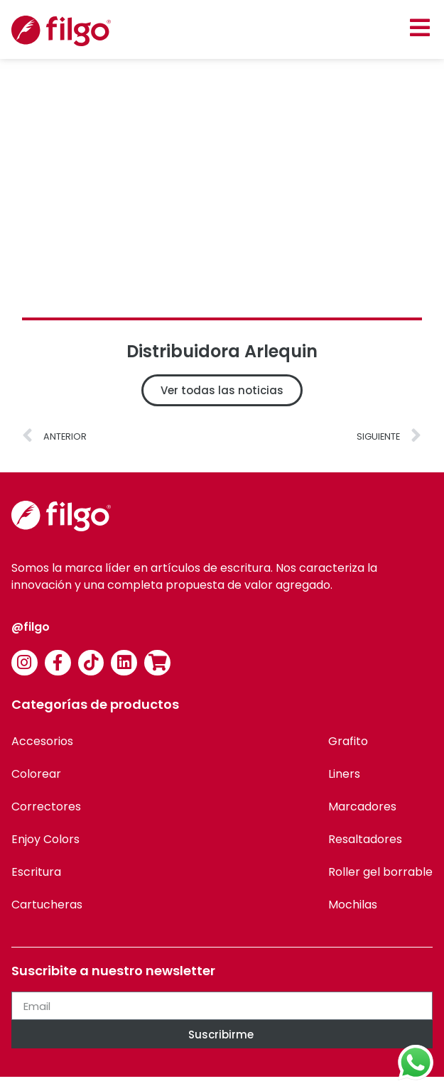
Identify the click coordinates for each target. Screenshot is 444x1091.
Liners (344, 774)
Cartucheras (46, 904)
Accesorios (42, 741)
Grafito (348, 741)
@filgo (30, 627)
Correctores (46, 806)
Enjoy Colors (45, 839)
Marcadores (362, 806)
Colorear (36, 774)
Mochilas (352, 904)
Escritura (36, 872)
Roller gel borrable (380, 872)
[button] (419, 27)
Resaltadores (365, 839)
